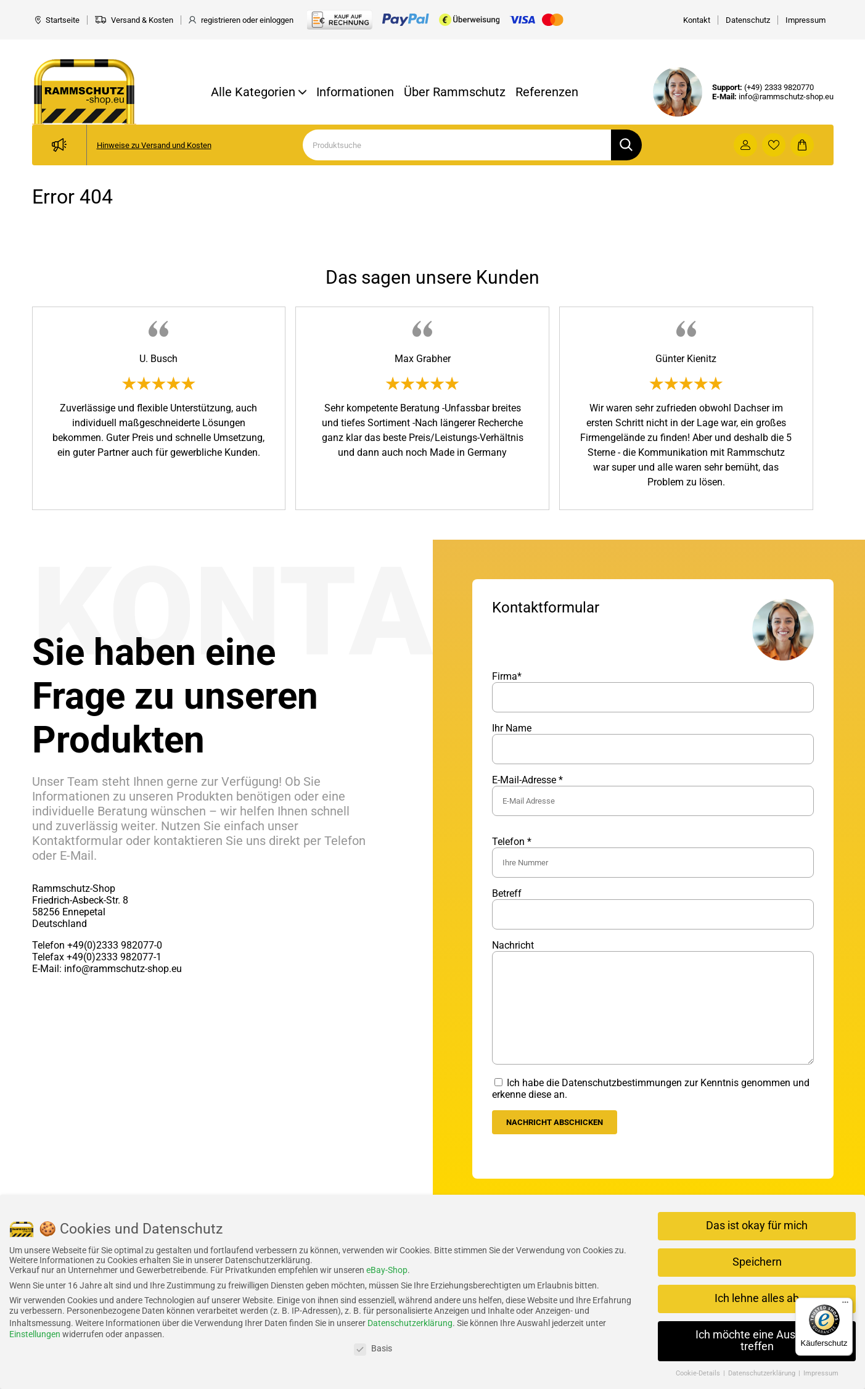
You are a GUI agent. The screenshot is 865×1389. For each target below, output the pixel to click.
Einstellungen (34, 1334)
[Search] (457, 145)
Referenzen (546, 91)
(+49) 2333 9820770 (779, 87)
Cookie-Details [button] (699, 1373)
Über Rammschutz (455, 91)
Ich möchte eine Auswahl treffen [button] (757, 1341)
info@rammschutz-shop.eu (786, 96)
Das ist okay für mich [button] (757, 1225)
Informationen (355, 91)
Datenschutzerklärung (410, 1323)
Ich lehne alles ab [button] (757, 1298)
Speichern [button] (757, 1262)
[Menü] (845, 1305)
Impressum (820, 1373)
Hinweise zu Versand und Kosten (154, 145)
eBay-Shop (387, 1270)
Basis (373, 1348)
